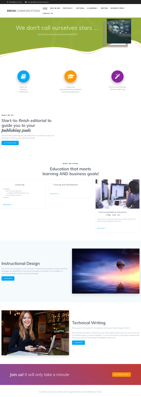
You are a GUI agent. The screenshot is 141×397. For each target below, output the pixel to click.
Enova (23, 10)
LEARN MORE (8, 280)
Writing (104, 8)
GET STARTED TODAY (121, 376)
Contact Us (48, 13)
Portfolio (67, 8)
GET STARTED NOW (10, 143)
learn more (7, 206)
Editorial (80, 8)
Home (45, 8)
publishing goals (16, 130)
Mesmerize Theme (95, 392)
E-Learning (92, 8)
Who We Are (55, 8)
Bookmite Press (117, 8)
